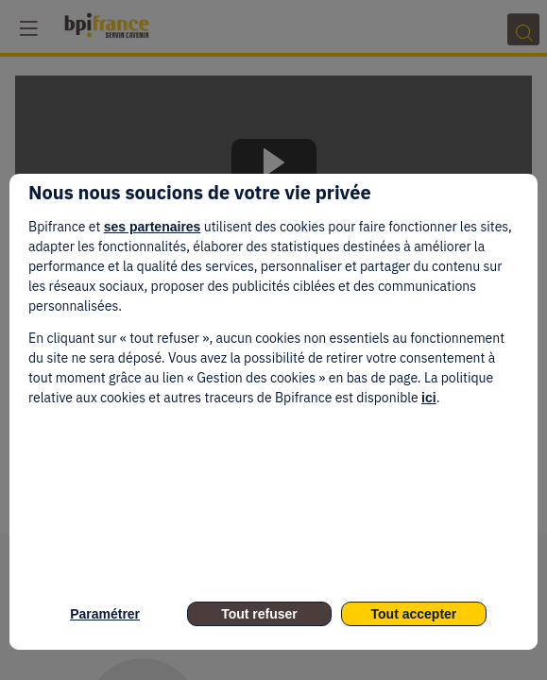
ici (428, 397)
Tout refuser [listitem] (259, 613)
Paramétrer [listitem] (105, 613)
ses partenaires (152, 226)
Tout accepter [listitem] (414, 613)
